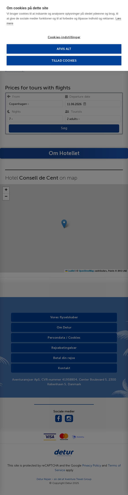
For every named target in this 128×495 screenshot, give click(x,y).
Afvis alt (64, 49)
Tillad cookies (64, 61)
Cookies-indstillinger (64, 37)
